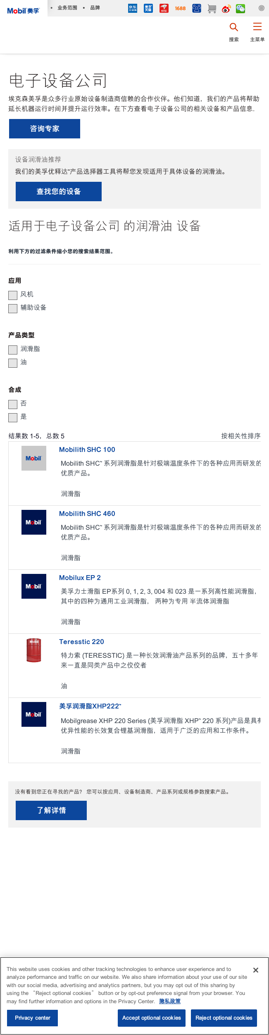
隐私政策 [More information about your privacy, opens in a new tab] (170, 1001)
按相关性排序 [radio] (241, 436)
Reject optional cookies (223, 1018)
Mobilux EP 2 (80, 577)
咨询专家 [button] (45, 128)
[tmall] (148, 9)
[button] (257, 35)
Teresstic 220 (81, 641)
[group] (130, 294)
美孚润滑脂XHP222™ (90, 706)
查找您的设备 (58, 191)
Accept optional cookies (151, 1018)
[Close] (256, 970)
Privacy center (32, 1018)
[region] (134, 996)
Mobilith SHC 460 (87, 513)
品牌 (95, 7)
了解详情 (51, 810)
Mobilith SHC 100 (87, 449)
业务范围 (67, 7)
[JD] (164, 9)
